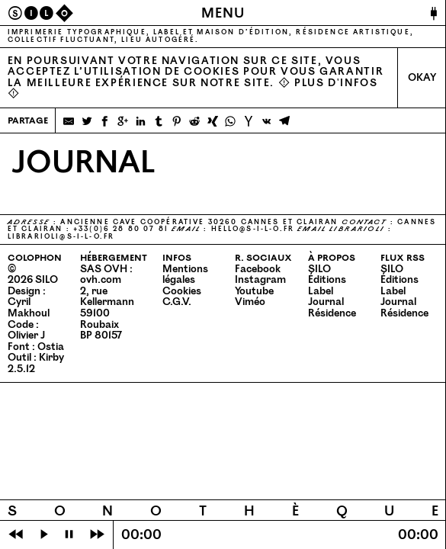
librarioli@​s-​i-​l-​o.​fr (61, 237)
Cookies (181, 291)
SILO (319, 269)
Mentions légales (185, 274)
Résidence (332, 313)
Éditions (327, 280)
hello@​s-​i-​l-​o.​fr (253, 229)
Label (320, 291)
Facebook (258, 269)
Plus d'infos (335, 83)
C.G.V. (176, 302)
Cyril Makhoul (29, 307)
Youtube (254, 291)
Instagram (260, 280)
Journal (326, 302)
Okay (422, 78)
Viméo (250, 302)
